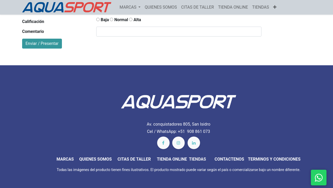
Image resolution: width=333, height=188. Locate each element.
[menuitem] (161, 7)
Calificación (33, 21)
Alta (135, 19)
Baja (102, 19)
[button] (275, 7)
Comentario (33, 31)
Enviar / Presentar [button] (42, 43)
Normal (119, 19)
